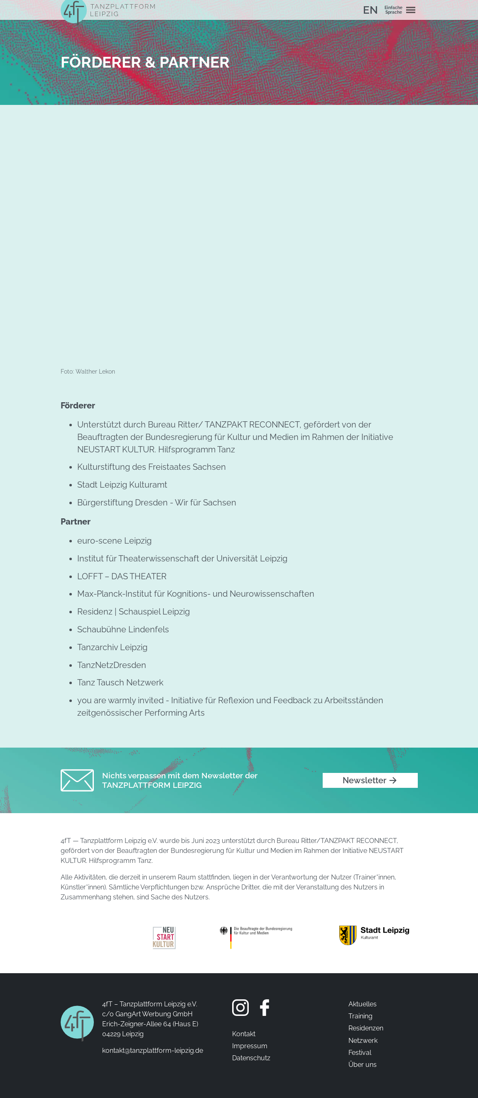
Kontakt (243, 1034)
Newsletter (364, 780)
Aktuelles (362, 1004)
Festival (359, 1053)
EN (370, 10)
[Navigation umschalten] (411, 10)
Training (360, 1016)
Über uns (362, 1065)
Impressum (249, 1046)
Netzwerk (362, 1041)
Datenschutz (251, 1058)
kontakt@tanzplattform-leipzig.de (152, 1050)
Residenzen (365, 1028)
